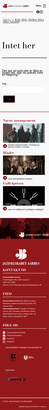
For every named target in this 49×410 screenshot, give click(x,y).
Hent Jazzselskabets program (20, 179)
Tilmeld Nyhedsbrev (12, 335)
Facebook (8, 338)
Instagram (8, 341)
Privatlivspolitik (26, 401)
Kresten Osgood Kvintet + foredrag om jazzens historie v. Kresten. (23, 146)
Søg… (5, 83)
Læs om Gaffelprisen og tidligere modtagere (26, 209)
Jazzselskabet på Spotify (14, 332)
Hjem (6, 20)
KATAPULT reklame (38, 407)
